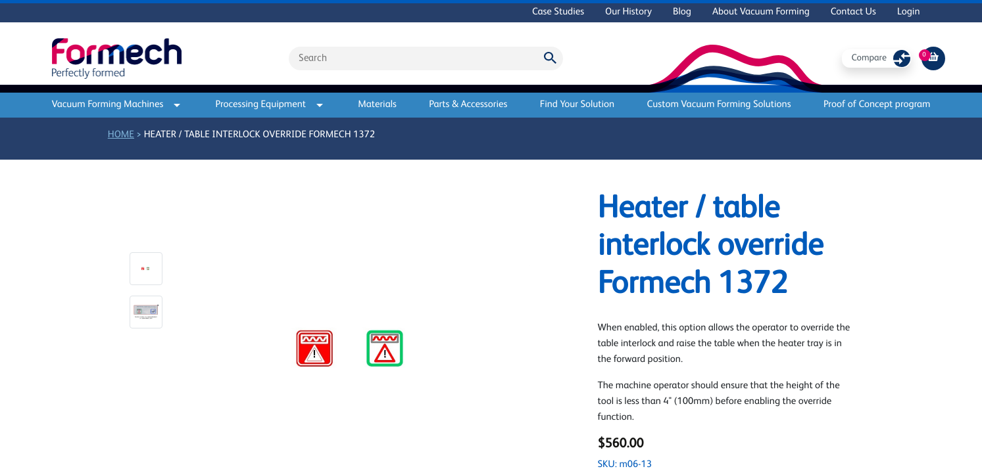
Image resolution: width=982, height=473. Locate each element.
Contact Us (853, 12)
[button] (146, 268)
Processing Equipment (269, 105)
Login (908, 12)
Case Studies (558, 12)
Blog (682, 12)
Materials (377, 105)
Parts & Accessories (468, 105)
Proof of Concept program (877, 105)
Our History (628, 12)
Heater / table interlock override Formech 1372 (259, 135)
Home (121, 135)
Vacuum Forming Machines (116, 105)
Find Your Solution (577, 105)
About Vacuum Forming (761, 12)
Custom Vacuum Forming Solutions (719, 105)
